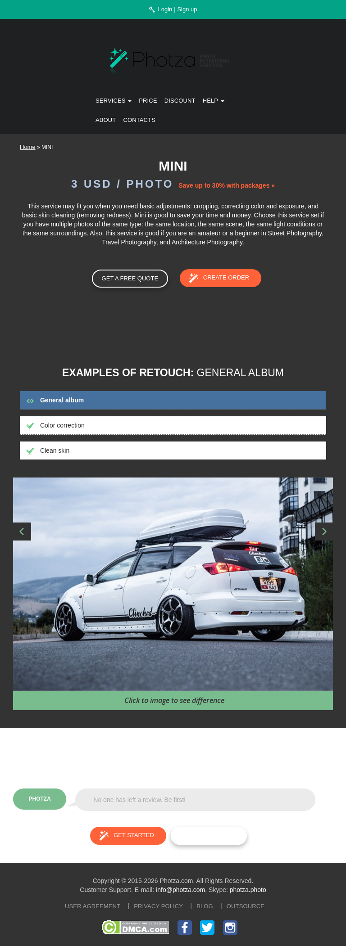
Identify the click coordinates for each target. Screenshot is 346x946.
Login (165, 9)
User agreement (92, 906)
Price (148, 100)
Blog (204, 906)
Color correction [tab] (56, 425)
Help (213, 100)
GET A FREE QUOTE (130, 278)
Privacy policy (158, 906)
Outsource (245, 906)
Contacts (139, 120)
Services (114, 100)
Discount (180, 100)
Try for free (208, 835)
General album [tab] (55, 400)
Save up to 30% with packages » (226, 185)
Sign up (187, 9)
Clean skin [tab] (48, 451)
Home (28, 147)
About (106, 120)
